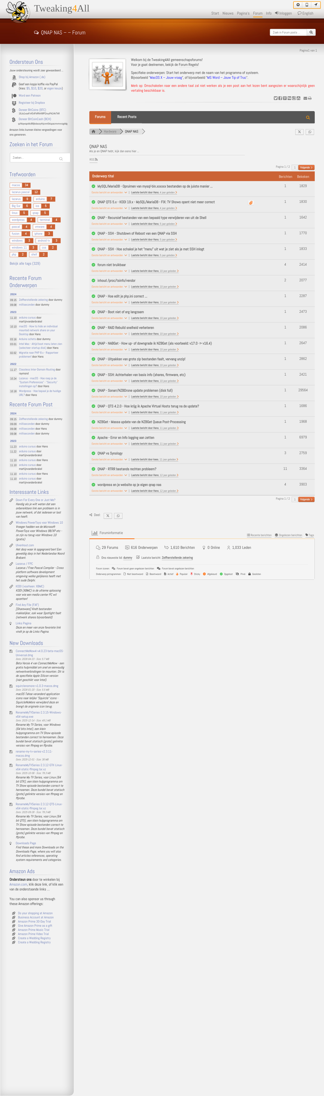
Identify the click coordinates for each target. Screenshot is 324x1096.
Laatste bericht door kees (154, 459)
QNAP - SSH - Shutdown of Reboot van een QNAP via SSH (137, 233)
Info (268, 13)
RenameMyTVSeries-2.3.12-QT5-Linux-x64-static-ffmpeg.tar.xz (39, 806)
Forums (100, 117)
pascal (16, 227)
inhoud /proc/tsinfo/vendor (116, 280)
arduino (40, 199)
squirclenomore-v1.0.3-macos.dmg (37, 686)
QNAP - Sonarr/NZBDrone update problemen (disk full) (135, 390)
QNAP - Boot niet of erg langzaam (120, 312)
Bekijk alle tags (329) (25, 263)
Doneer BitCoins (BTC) (32, 110)
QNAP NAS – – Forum (60, 32)
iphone (38, 234)
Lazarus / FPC (24, 564)
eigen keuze (54, 88)
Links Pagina (23, 623)
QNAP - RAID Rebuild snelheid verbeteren (125, 327)
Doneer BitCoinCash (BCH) (35, 119)
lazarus (16, 199)
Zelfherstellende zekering (177, 558)
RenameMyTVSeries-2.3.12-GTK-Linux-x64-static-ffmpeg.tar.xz (39, 767)
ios (37, 206)
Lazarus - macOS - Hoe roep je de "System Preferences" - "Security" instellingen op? (38, 382)
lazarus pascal (21, 192)
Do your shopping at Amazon (35, 913)
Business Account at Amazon (36, 917)
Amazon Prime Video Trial (33, 934)
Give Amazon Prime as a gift (35, 926)
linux (15, 213)
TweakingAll (62, 8)
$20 (40, 88)
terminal (45, 220)
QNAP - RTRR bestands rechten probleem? (126, 469)
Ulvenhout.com (25, 545)
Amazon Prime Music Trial (34, 930)
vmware (40, 227)
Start (215, 13)
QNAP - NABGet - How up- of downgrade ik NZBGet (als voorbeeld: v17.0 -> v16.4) (154, 343)
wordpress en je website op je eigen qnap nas (129, 485)
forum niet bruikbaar (111, 265)
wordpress (18, 220)
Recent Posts (126, 117)
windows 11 (19, 248)
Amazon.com (18, 884)
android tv (44, 241)
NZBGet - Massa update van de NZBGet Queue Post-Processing (141, 422)
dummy (127, 558)
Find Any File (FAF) (27, 605)
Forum (258, 13)
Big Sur (16, 206)
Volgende (306, 167)
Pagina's (243, 13)
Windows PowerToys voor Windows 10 (39, 523)
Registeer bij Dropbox (32, 103)
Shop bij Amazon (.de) (32, 77)
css (44, 248)
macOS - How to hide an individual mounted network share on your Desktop (38, 330)
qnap (35, 213)
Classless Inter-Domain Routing (37, 370)
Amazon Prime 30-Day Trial (34, 922)
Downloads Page (26, 843)
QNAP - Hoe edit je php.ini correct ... (122, 296)
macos (16, 185)
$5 (28, 88)
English (305, 13)
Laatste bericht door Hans (154, 192)
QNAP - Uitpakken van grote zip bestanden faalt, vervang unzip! (141, 359)
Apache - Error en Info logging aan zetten (125, 437)
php (14, 254)
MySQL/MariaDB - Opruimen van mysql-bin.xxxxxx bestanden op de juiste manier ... (154, 186)
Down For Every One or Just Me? (35, 500)
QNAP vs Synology (109, 453)
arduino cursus (27, 318)
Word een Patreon (29, 96)
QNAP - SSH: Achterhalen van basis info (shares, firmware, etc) (141, 375)
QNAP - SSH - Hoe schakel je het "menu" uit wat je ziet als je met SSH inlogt (150, 249)
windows (17, 241)
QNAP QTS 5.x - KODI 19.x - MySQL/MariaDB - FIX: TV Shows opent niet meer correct (156, 202)
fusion (15, 234)
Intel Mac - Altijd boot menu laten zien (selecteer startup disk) (40, 346)
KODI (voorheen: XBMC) (30, 586)
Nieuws (228, 13)
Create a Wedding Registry (34, 938)
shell (34, 254)
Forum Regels (188, 64)
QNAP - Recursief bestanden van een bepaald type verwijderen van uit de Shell (151, 218)
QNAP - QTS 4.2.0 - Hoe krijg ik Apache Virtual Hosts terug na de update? (148, 406)
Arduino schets (27, 339)
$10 (33, 88)
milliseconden (27, 305)
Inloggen (283, 13)
